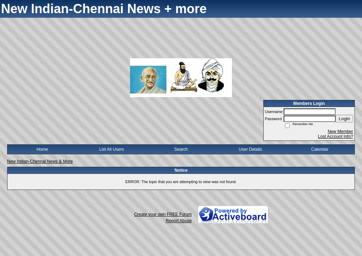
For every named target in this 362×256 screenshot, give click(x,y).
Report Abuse (179, 220)
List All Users (111, 149)
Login (344, 118)
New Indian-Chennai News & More (40, 161)
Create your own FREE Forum (163, 214)
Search (181, 149)
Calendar (320, 149)
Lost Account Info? (335, 136)
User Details (250, 149)
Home (42, 149)
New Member (340, 131)
